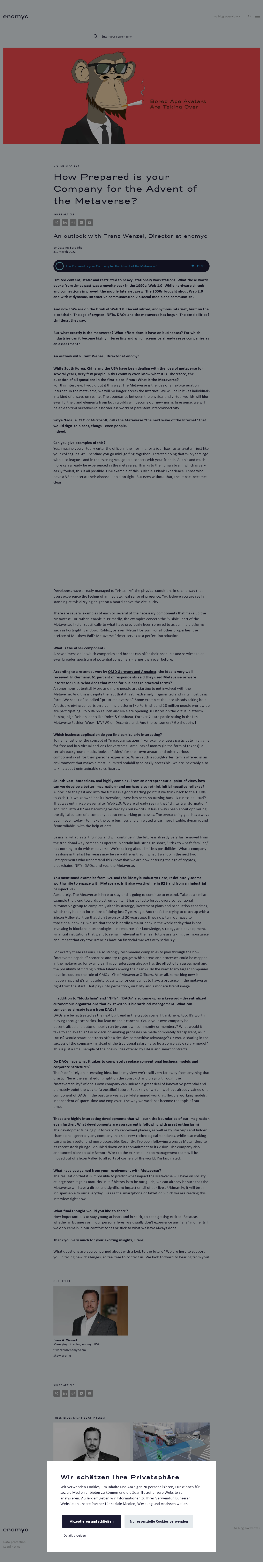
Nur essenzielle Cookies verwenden (159, 1521)
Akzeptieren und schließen (92, 1521)
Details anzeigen (75, 1535)
